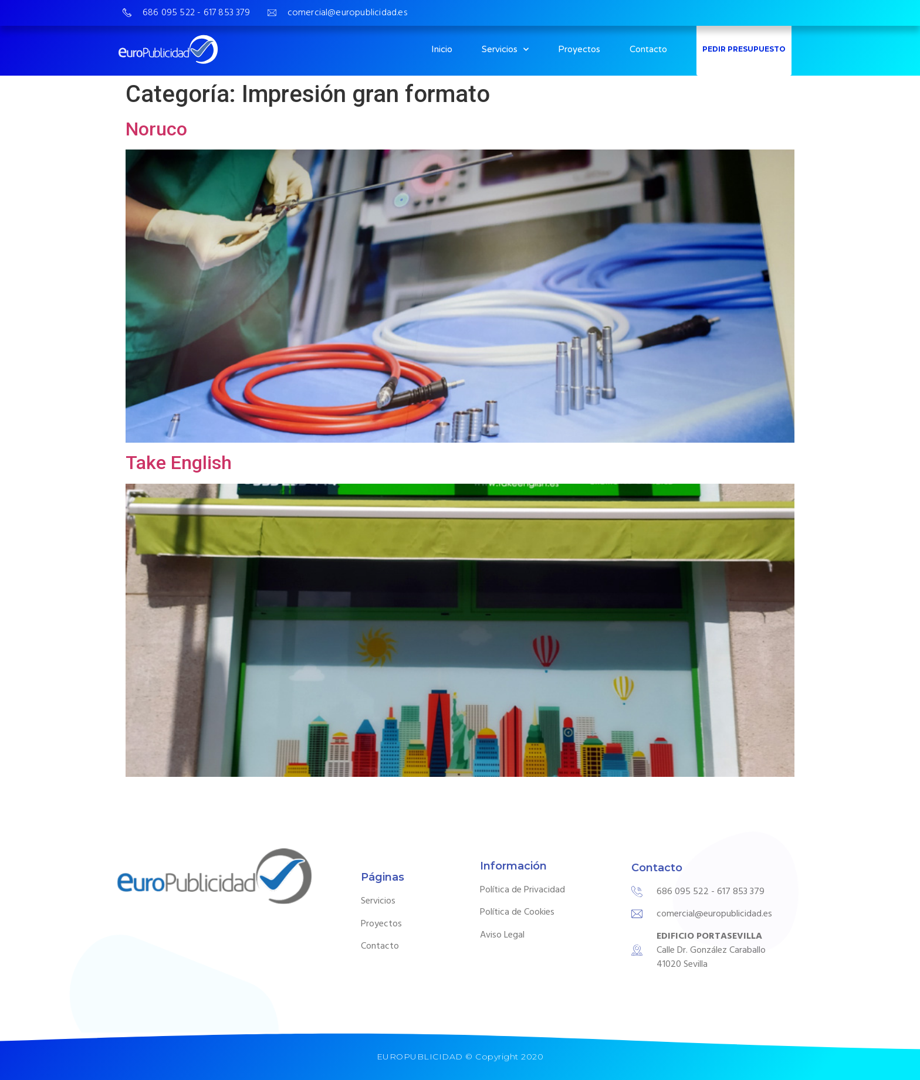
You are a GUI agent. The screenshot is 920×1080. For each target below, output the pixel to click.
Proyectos (579, 49)
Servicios (505, 49)
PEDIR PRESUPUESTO (744, 49)
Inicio (441, 49)
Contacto (648, 49)
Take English (179, 462)
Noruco (156, 129)
